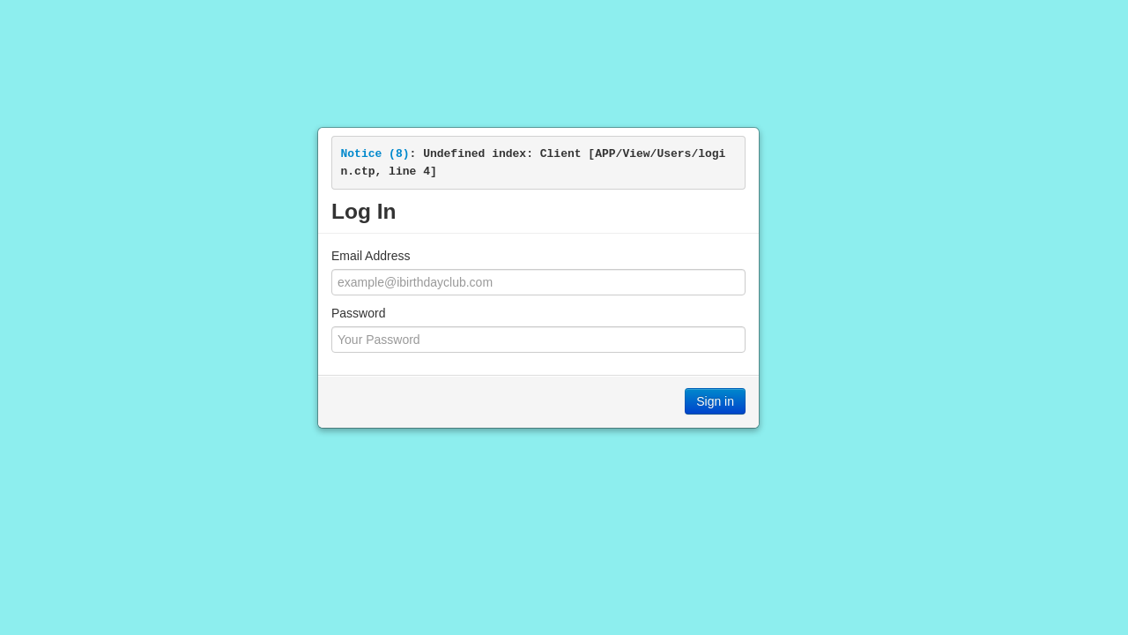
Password (358, 313)
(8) (375, 154)
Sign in (715, 401)
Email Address (370, 256)
